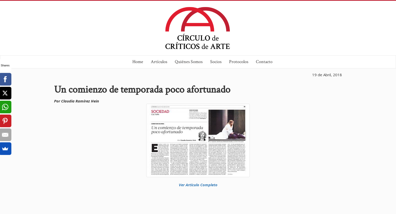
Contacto (264, 62)
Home (137, 62)
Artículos (159, 62)
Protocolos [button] (238, 62)
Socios (215, 62)
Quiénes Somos (189, 62)
